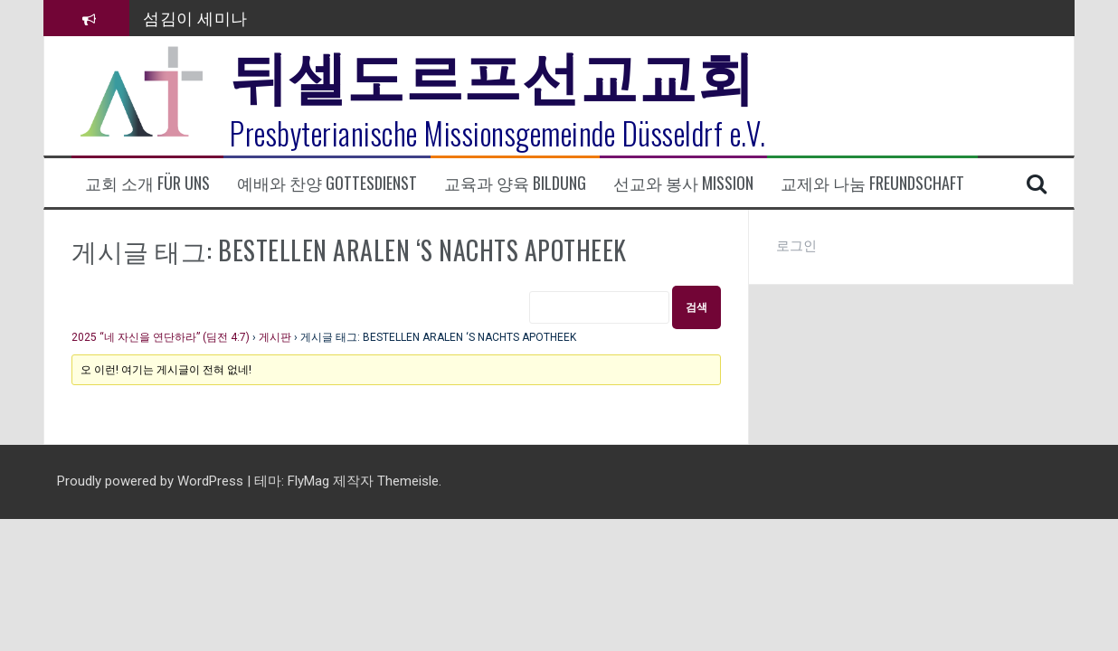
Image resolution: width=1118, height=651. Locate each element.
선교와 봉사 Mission (683, 183)
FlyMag (308, 481)
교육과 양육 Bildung (515, 183)
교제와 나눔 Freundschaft (872, 183)
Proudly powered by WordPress (152, 481)
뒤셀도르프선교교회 (492, 72)
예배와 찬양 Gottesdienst (327, 183)
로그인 (796, 246)
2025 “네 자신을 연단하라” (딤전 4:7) (160, 337)
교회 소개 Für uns (147, 183)
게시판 (275, 337)
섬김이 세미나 (195, 17)
